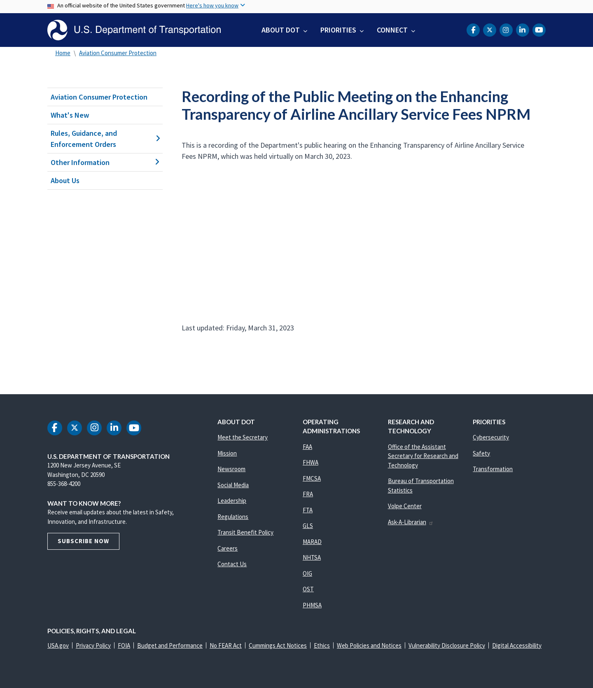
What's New (70, 115)
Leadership (231, 500)
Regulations (232, 517)
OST (308, 589)
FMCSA (312, 478)
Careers (227, 548)
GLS (308, 526)
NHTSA (312, 557)
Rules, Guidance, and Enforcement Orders (105, 138)
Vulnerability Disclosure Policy (447, 645)
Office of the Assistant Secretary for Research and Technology (423, 456)
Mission (227, 453)
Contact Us (232, 564)
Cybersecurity (491, 437)
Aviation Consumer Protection (117, 53)
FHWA (310, 462)
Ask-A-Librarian (411, 522)
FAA (307, 447)
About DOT (280, 30)
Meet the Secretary (242, 437)
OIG (307, 573)
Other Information (105, 162)
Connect (392, 30)
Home (62, 53)
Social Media (233, 485)
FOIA (124, 645)
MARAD (312, 542)
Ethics (322, 645)
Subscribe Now (83, 541)
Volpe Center (405, 506)
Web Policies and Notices (369, 645)
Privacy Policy (93, 645)
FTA (308, 510)
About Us (65, 180)
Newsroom (231, 469)
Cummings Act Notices (278, 645)
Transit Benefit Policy (245, 532)
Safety (481, 453)
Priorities (338, 30)
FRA (308, 494)
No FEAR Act (226, 645)
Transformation (493, 469)
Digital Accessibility (517, 645)
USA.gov (58, 645)
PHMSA (312, 605)
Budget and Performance (170, 645)
